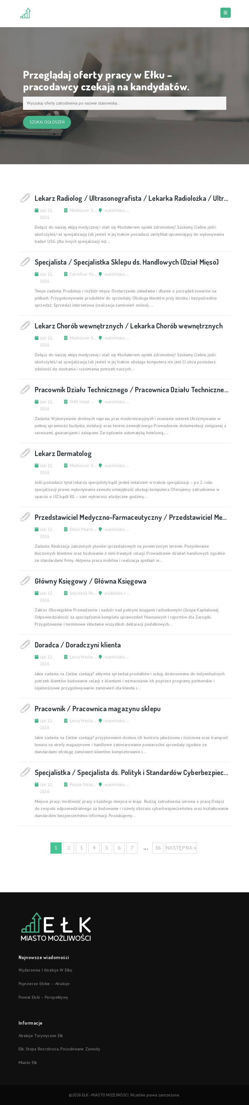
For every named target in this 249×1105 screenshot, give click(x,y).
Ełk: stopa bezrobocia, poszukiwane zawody (59, 1049)
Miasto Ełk (28, 1062)
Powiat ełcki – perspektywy (43, 997)
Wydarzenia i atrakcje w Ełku (45, 970)
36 (158, 847)
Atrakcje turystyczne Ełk (41, 1035)
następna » (181, 847)
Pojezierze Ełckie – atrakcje (44, 983)
